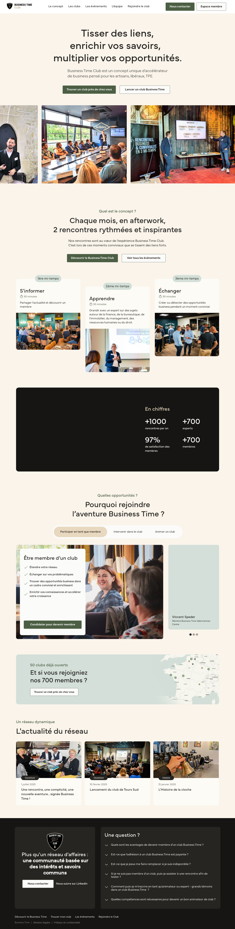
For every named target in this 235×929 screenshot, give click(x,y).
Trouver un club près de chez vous (89, 89)
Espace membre (211, 6)
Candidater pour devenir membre (52, 624)
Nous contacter (180, 6)
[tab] (80, 532)
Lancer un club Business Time (145, 89)
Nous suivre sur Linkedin (71, 883)
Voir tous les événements (143, 258)
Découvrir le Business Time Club (92, 258)
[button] (190, 634)
